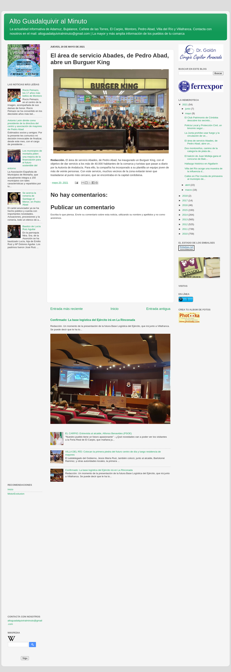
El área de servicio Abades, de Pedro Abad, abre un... (201, 142)
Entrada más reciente (66, 309)
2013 (185, 219)
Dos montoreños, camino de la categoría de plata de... (201, 150)
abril (187, 185)
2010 (185, 233)
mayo (188, 113)
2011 (185, 229)
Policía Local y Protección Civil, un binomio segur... (203, 127)
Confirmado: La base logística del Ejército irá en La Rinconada (92, 319)
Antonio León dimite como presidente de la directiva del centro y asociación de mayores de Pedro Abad (25, 125)
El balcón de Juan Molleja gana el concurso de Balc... (203, 157)
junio (188, 108)
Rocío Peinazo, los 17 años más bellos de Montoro (32, 93)
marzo (189, 189)
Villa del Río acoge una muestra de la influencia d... (204, 170)
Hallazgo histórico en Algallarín (201, 163)
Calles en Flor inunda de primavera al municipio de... (204, 177)
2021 (185, 104)
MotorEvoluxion (16, 493)
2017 (185, 200)
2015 (185, 210)
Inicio (115, 309)
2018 (185, 195)
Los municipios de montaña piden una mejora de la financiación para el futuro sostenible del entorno (25, 159)
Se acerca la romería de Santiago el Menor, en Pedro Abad (31, 199)
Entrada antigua (158, 309)
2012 (185, 224)
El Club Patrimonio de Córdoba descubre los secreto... (201, 119)
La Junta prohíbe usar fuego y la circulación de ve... (202, 134)
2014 (185, 214)
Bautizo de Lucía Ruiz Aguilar (31, 228)
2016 (185, 205)
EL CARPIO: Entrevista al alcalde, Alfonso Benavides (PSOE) (98, 433)
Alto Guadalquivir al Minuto (48, 21)
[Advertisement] (25, 310)
